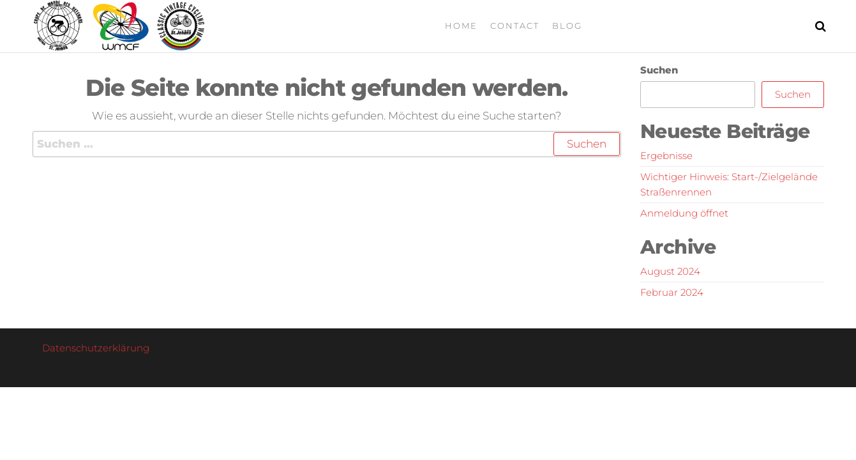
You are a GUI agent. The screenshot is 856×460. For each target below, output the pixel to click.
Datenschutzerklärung (95, 348)
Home (461, 25)
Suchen (659, 70)
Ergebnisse (666, 156)
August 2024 (670, 271)
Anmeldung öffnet (684, 213)
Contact (514, 25)
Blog (567, 25)
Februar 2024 (671, 292)
